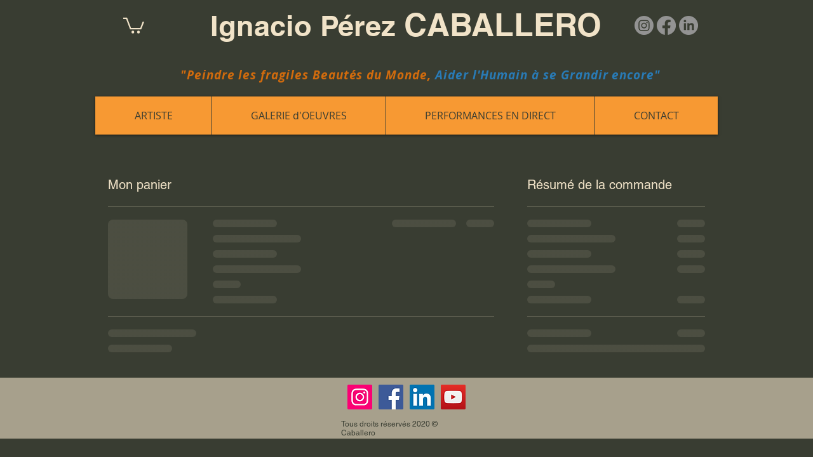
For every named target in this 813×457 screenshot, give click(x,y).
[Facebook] (666, 25)
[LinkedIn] (688, 25)
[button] (133, 25)
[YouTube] (453, 397)
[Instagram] (644, 25)
